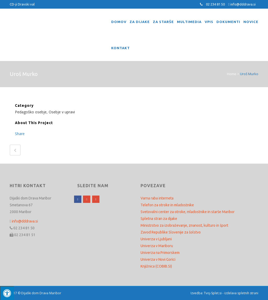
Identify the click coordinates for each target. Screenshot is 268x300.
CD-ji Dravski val (22, 4)
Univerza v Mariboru (157, 246)
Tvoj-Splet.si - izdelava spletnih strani (231, 293)
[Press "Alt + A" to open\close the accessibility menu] (7, 293)
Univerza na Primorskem (160, 253)
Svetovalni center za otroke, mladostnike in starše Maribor (187, 212)
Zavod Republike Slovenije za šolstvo (171, 232)
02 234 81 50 (215, 4)
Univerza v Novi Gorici (158, 259)
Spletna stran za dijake (159, 218)
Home (231, 73)
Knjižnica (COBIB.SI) (156, 266)
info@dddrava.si (243, 4)
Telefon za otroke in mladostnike (167, 205)
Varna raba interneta (157, 198)
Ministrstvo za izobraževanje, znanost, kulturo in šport (184, 225)
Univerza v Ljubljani (156, 239)
